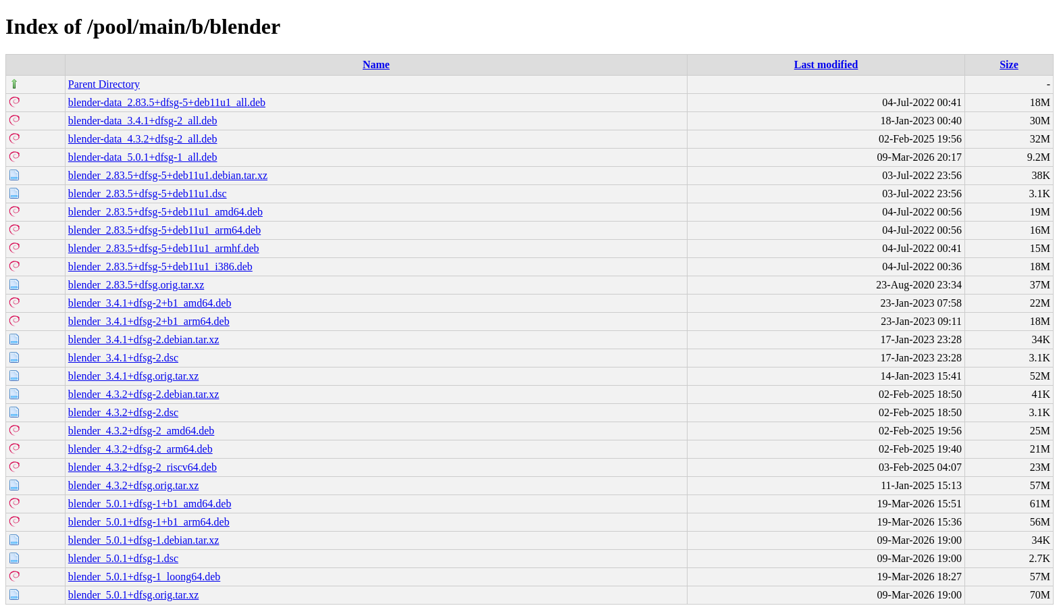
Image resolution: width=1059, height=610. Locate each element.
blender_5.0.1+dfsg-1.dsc (123, 558)
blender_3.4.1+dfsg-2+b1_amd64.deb (150, 303)
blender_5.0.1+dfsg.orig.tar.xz (133, 595)
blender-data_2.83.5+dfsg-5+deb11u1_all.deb (166, 102)
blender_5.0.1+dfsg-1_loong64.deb (144, 576)
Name (376, 64)
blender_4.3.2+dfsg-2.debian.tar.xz (143, 394)
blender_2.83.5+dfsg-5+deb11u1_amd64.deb (165, 212)
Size (1009, 64)
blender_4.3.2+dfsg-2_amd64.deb (141, 430)
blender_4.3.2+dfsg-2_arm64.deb (140, 449)
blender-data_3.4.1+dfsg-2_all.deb (142, 120)
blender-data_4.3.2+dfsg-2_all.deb (142, 139)
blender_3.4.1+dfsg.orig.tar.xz (133, 376)
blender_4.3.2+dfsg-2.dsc (123, 412)
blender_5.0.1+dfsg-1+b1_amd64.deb (150, 503)
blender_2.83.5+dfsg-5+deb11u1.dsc (147, 193)
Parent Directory (104, 84)
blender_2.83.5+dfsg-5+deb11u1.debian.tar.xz (167, 175)
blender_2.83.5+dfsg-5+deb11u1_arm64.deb (164, 230)
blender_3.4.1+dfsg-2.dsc (123, 357)
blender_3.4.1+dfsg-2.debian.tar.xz (143, 339)
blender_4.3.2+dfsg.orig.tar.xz (133, 485)
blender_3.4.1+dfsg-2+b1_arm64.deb (149, 321)
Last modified (826, 64)
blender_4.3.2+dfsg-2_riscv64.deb (142, 467)
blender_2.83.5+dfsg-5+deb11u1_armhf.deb (163, 248)
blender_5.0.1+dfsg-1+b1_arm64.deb (149, 522)
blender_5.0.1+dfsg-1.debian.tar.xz (143, 540)
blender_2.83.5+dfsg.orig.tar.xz (136, 284)
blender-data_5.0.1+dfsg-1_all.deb (142, 157)
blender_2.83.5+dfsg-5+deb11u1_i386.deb (160, 266)
